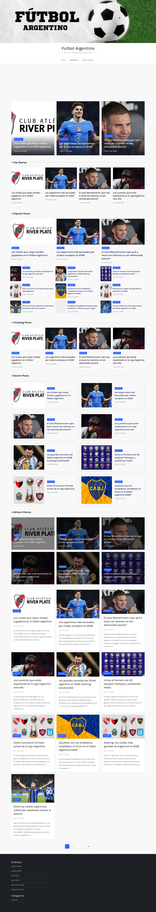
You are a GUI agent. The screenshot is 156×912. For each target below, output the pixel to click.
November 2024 (17, 885)
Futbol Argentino (78, 48)
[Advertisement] (78, 80)
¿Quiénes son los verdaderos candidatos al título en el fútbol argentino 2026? (80, 291)
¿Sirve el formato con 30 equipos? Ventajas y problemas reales (127, 457)
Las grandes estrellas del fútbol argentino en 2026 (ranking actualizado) (80, 273)
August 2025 (16, 871)
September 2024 (17, 889)
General (18, 139)
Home (63, 60)
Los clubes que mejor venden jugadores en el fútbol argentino (25, 195)
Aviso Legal (88, 60)
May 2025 (15, 875)
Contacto (73, 60)
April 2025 (15, 880)
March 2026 (16, 866)
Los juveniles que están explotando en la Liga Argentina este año (128, 195)
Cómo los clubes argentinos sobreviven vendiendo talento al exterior (32, 810)
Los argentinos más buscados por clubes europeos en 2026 (125, 395)
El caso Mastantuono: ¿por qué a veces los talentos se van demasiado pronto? (122, 143)
